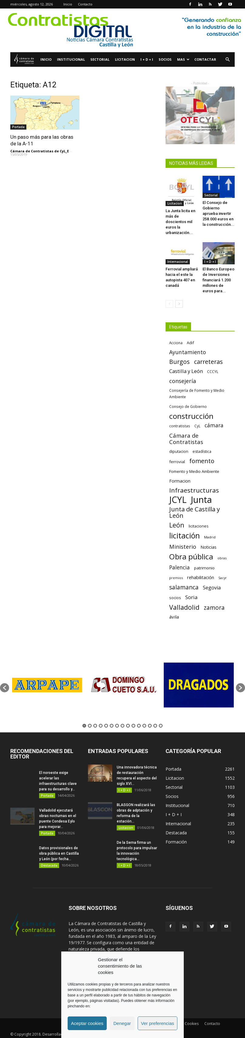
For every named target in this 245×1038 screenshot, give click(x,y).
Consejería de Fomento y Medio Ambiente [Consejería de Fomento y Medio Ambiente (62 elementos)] (196, 393)
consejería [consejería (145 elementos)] (182, 381)
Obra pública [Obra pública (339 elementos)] (191, 556)
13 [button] (150, 726)
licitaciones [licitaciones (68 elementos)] (198, 526)
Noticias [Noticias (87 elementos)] (208, 547)
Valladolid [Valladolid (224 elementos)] (184, 607)
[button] (227, 60)
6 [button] (111, 726)
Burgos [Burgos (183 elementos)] (179, 361)
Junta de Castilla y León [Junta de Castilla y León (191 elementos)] (194, 512)
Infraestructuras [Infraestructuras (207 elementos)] (194, 490)
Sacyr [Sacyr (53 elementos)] (222, 578)
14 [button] (155, 726)
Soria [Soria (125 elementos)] (191, 597)
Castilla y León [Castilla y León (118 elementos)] (186, 371)
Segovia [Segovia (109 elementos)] (212, 588)
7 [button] (117, 726)
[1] (122, 30)
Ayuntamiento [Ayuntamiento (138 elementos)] (187, 352)
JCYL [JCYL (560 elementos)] (177, 500)
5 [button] (106, 726)
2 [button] (90, 726)
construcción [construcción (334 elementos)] (191, 416)
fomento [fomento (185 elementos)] (201, 461)
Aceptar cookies (87, 1023)
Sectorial (99, 59)
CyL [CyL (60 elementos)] (197, 425)
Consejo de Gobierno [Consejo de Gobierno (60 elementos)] (188, 406)
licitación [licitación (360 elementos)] (184, 535)
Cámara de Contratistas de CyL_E (39, 151)
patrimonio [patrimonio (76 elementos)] (204, 568)
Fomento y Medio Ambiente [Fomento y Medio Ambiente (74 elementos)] (194, 471)
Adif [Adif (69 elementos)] (190, 342)
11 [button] (139, 726)
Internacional (177, 262)
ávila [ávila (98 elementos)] (174, 617)
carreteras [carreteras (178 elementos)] (208, 361)
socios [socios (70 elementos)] (175, 597)
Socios (165, 59)
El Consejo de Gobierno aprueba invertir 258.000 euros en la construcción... (218, 213)
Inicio (67, 4)
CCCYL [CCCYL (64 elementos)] (212, 371)
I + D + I (146, 59)
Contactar (205, 59)
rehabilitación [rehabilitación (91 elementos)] (200, 577)
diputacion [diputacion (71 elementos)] (178, 451)
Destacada (49, 865)
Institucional (71, 59)
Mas (183, 59)
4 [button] (100, 726)
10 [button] (133, 726)
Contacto (85, 4)
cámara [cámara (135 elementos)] (214, 425)
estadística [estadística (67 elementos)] (202, 451)
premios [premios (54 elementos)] (176, 577)
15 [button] (161, 726)
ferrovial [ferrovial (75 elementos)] (177, 461)
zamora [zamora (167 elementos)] (214, 607)
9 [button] (128, 726)
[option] (47, 685)
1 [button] (84, 726)
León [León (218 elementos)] (176, 525)
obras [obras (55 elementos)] (222, 558)
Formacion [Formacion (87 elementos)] (179, 481)
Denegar (122, 1023)
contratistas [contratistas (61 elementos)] (179, 425)
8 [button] (122, 726)
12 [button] (144, 726)
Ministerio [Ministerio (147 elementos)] (182, 546)
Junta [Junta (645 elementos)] (201, 500)
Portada (18, 127)
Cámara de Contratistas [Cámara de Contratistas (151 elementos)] (186, 438)
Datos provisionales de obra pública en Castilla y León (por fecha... (59, 853)
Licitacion (125, 59)
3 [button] (95, 726)
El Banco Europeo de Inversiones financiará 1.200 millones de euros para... (218, 280)
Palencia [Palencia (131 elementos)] (179, 567)
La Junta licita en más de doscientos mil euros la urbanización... (180, 222)
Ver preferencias (157, 1023)
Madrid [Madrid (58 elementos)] (210, 537)
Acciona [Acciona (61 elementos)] (176, 342)
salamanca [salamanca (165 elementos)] (184, 587)
